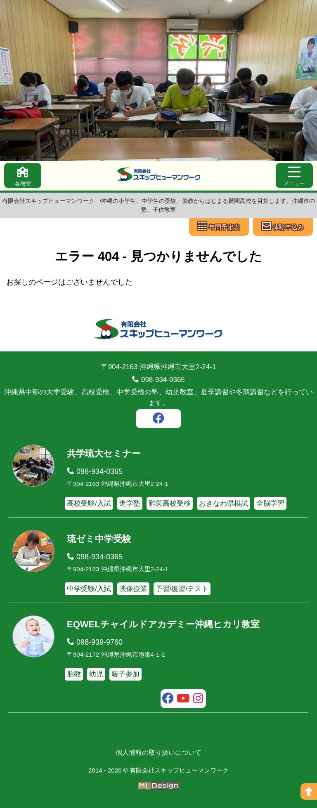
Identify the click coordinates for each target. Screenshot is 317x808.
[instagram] (198, 699)
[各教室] (22, 175)
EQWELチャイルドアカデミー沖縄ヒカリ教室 (163, 624)
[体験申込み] (283, 227)
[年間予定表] (219, 227)
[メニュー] (294, 175)
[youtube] (183, 699)
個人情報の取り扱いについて (158, 752)
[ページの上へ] (308, 791)
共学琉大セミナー (104, 453)
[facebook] (158, 419)
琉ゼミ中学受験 (99, 539)
